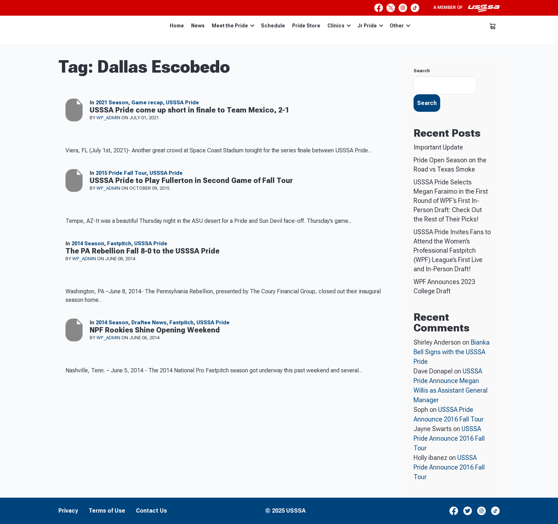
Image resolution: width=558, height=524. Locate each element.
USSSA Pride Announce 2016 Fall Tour (449, 438)
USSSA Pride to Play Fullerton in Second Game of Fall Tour (191, 180)
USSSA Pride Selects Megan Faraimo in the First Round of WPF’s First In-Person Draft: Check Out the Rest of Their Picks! (451, 200)
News (198, 25)
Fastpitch (119, 243)
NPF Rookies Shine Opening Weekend (155, 330)
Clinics (339, 25)
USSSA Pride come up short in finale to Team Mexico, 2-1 (189, 110)
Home (177, 25)
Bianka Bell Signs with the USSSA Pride (452, 352)
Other (400, 25)
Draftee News (149, 322)
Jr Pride (370, 25)
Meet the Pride (233, 25)
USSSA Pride (182, 102)
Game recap (147, 102)
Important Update (438, 147)
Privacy (68, 511)
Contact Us (151, 511)
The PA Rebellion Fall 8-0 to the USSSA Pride (142, 251)
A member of (466, 8)
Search (422, 70)
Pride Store (306, 25)
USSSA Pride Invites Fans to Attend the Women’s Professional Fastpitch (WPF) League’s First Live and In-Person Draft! (452, 250)
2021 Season (112, 102)
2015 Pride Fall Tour (121, 173)
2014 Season (88, 243)
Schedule (273, 25)
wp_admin (108, 117)
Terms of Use (107, 511)
